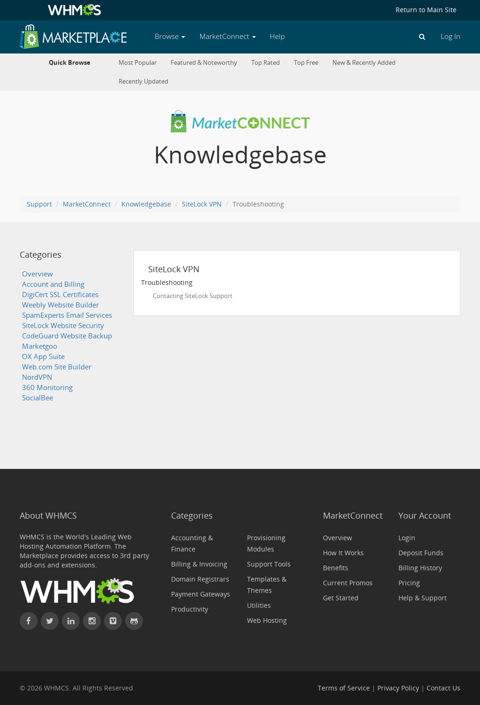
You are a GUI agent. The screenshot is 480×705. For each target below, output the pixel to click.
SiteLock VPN (202, 203)
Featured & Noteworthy (204, 63)
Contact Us (443, 687)
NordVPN (37, 377)
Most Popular (138, 63)
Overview (37, 274)
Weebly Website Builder (60, 305)
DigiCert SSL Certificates (60, 294)
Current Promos (348, 582)
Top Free (306, 63)
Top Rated (265, 63)
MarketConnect (87, 203)
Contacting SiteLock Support (192, 295)
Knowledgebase (146, 203)
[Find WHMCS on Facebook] (29, 621)
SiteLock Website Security (63, 325)
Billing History (420, 567)
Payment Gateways (200, 594)
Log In (450, 36)
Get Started (341, 597)
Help (277, 36)
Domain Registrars (200, 579)
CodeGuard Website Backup (67, 336)
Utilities (259, 605)
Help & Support (422, 597)
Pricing (409, 582)
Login (406, 537)
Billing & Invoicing (199, 563)
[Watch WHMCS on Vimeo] (113, 621)
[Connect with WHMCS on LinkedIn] (71, 621)
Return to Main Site (426, 9)
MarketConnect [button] (227, 36)
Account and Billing (53, 284)
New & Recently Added (364, 63)
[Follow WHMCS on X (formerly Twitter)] (50, 621)
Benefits (335, 567)
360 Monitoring (47, 387)
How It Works (343, 552)
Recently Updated (143, 81)
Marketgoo (39, 346)
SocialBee (37, 398)
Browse (170, 36)
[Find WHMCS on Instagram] (92, 621)
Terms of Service (344, 687)
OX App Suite (43, 356)
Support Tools (269, 563)
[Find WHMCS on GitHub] (134, 621)
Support (39, 203)
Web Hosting (267, 620)
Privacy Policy (398, 687)
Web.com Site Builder (56, 367)
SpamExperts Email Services (67, 315)
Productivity (189, 609)
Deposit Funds (420, 552)
